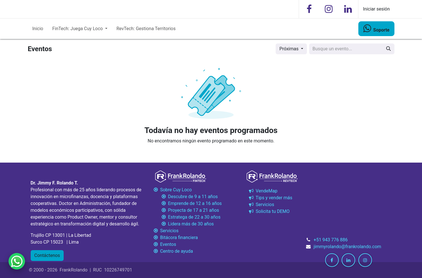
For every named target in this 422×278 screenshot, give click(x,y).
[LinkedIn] (348, 9)
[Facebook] (309, 9)
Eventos (164, 244)
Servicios (261, 204)
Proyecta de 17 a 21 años (186, 210)
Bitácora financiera (176, 237)
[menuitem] (38, 29)
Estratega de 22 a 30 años (187, 217)
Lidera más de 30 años (183, 224)
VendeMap (262, 191)
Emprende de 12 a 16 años (187, 203)
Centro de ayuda (173, 251)
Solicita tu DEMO (269, 211)
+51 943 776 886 (331, 239)
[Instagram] (328, 9)
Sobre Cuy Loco (173, 189)
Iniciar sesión (376, 9)
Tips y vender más (270, 197)
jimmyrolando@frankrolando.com (347, 246)
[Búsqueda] (388, 48)
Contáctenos (47, 255)
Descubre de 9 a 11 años (185, 196)
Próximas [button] (289, 48)
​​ (376, 28)
